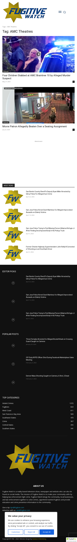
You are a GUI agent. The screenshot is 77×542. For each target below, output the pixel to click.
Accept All (46, 532)
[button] (71, 539)
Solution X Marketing (39, 539)
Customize (16, 532)
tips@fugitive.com (17, 507)
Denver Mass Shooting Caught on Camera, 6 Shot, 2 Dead (47, 376)
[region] (31, 524)
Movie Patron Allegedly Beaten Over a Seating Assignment (34, 126)
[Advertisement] (38, 158)
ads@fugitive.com (23, 510)
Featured (5, 71)
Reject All (31, 532)
